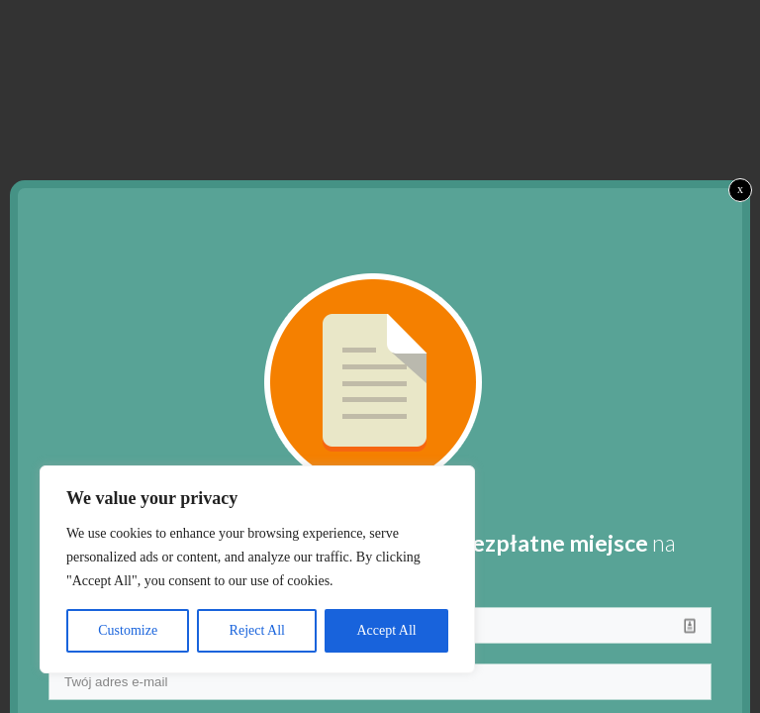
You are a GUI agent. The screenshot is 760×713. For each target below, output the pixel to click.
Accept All (386, 630)
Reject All (257, 630)
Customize (127, 630)
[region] (257, 569)
